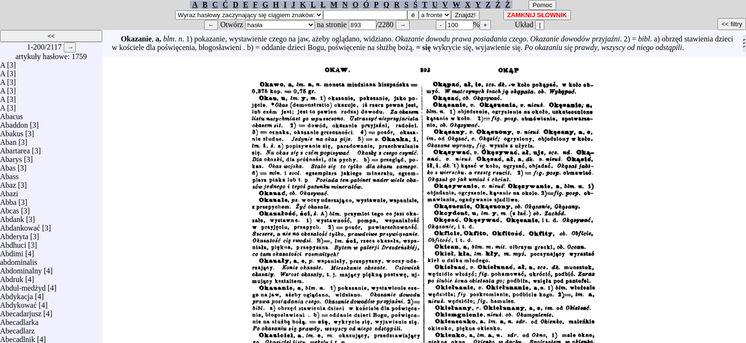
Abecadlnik (17, 337)
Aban (8, 140)
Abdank (12, 217)
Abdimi (11, 251)
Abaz (8, 183)
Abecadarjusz (20, 311)
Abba (8, 200)
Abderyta (14, 234)
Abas (8, 165)
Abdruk (11, 277)
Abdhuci (13, 243)
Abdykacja (16, 294)
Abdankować (20, 226)
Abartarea (15, 148)
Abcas (9, 208)
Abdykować (18, 303)
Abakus (11, 131)
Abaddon (14, 123)
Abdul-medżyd (23, 286)
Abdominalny (21, 268)
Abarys (11, 157)
